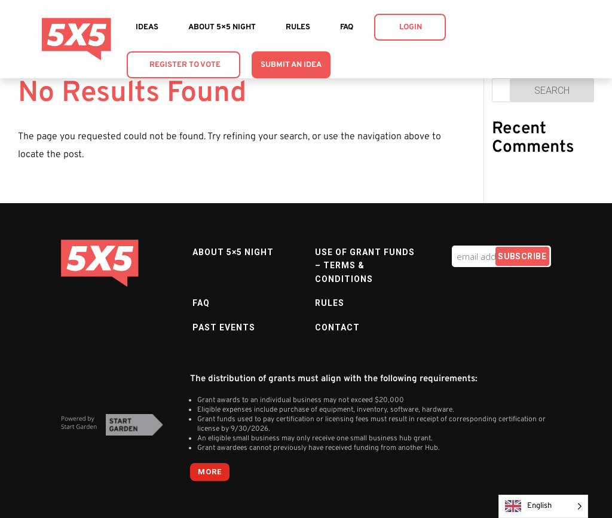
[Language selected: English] (543, 506)
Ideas (147, 27)
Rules (298, 27)
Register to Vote (185, 65)
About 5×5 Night (222, 27)
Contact (337, 327)
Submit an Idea (291, 65)
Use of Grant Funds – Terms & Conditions (365, 265)
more (210, 471)
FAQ (346, 27)
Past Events (223, 327)
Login (410, 27)
